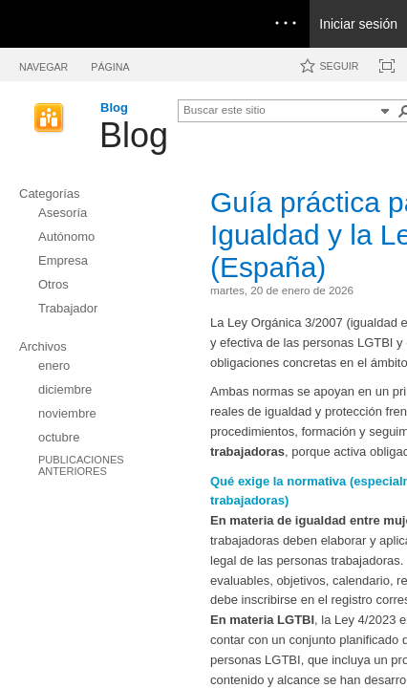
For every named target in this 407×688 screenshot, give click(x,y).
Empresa (63, 260)
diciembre (65, 389)
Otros (53, 284)
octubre (58, 437)
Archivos (43, 346)
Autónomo (66, 236)
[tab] (43, 63)
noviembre (67, 413)
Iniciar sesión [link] (358, 24)
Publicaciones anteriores (81, 465)
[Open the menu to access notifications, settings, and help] (286, 24)
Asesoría (62, 212)
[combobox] (279, 109)
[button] (385, 110)
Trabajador (67, 308)
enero (54, 365)
